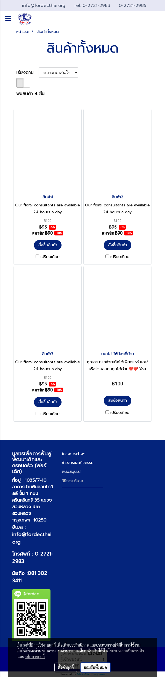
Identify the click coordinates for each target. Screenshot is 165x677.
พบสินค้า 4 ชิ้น (30, 93)
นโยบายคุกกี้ (35, 656)
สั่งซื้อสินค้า (47, 245)
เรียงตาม (27, 72)
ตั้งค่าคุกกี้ (66, 667)
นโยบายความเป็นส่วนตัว (125, 650)
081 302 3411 (29, 577)
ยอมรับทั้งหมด (95, 667)
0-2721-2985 (132, 5)
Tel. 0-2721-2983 (93, 5)
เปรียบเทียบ (50, 257)
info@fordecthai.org (32, 538)
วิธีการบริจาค (72, 481)
